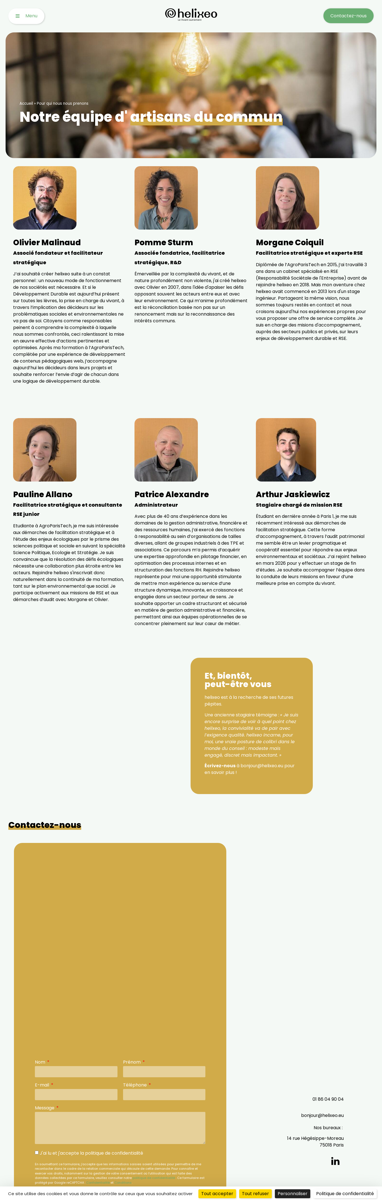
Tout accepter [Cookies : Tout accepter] (217, 1193)
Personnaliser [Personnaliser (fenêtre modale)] (292, 1193)
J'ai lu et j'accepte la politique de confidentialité (91, 1153)
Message (45, 1108)
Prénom (132, 1062)
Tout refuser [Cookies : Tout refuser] (255, 1193)
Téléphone (135, 1085)
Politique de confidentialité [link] (345, 1193)
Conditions (123, 1182)
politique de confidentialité (154, 1178)
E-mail (42, 1085)
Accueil (26, 103)
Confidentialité (98, 1182)
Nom (40, 1062)
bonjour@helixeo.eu (322, 1115)
